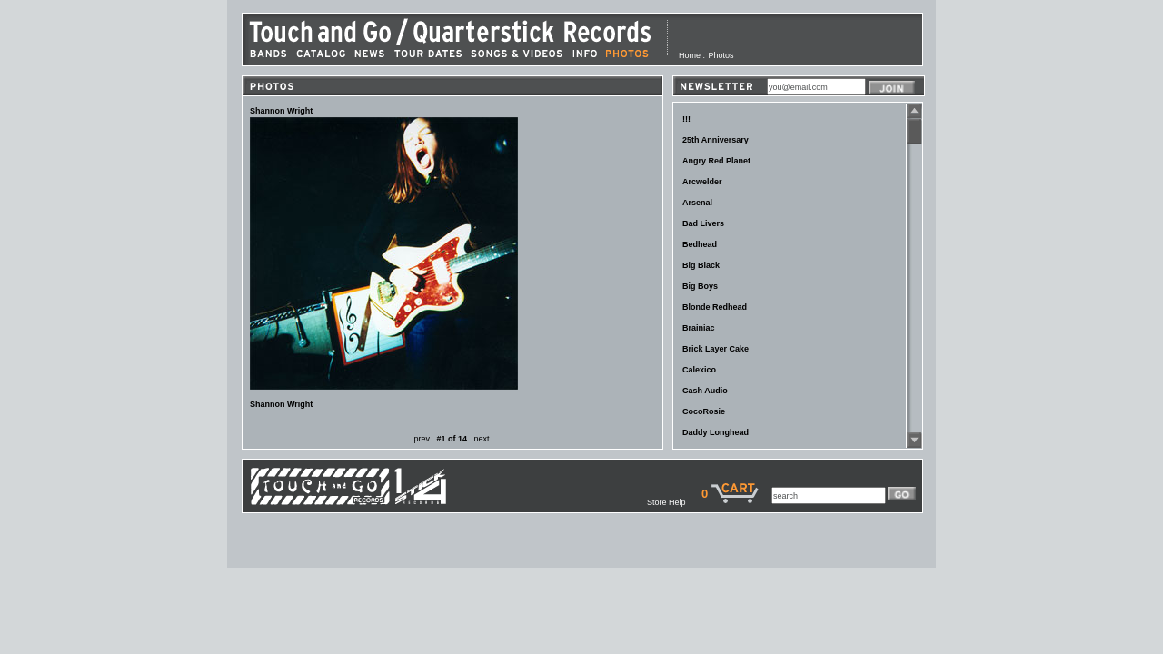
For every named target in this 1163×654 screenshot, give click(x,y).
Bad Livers (703, 223)
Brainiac (698, 327)
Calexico (699, 369)
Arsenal (697, 202)
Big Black (701, 265)
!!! (686, 119)
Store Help (674, 502)
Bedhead (699, 244)
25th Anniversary (715, 139)
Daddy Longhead (715, 432)
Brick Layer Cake (715, 348)
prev (421, 438)
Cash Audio (705, 390)
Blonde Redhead (714, 307)
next (482, 438)
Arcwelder (702, 181)
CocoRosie (703, 411)
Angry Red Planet (716, 160)
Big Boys (700, 286)
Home (690, 55)
